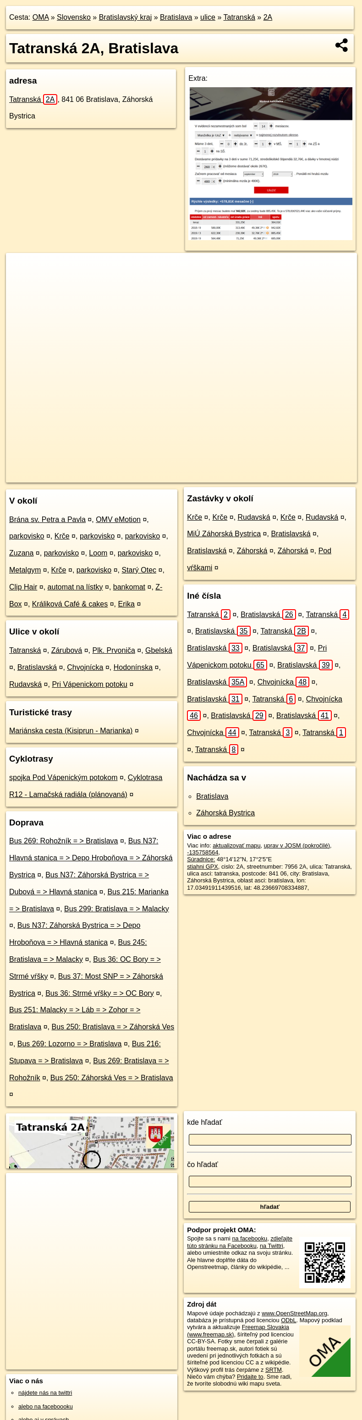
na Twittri (271, 1245)
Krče (62, 536)
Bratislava (176, 17)
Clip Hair (23, 587)
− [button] (22, 283)
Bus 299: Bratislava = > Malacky (116, 909)
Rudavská (25, 684)
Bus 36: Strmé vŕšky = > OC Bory (99, 993)
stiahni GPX (202, 866)
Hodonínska (133, 667)
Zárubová (66, 650)
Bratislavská (37, 667)
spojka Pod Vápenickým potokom (63, 777)
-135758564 (202, 852)
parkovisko (26, 536)
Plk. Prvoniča (113, 650)
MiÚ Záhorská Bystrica (224, 534)
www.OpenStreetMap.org (294, 1313)
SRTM (273, 1369)
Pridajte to (250, 1376)
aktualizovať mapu (236, 845)
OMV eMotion (118, 519)
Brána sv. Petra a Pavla (47, 519)
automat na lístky (75, 587)
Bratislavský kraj (125, 17)
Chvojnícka (85, 667)
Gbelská (158, 650)
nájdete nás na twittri (45, 1392)
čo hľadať (202, 1164)
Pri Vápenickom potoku (89, 684)
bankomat (129, 587)
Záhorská (252, 551)
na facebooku (249, 1238)
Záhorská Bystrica (225, 813)
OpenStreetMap (183, 475)
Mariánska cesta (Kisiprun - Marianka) (70, 731)
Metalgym (25, 570)
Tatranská (239, 17)
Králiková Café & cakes (70, 604)
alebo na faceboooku (45, 1406)
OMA (41, 17)
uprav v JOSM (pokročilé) (297, 845)
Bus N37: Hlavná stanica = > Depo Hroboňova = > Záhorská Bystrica (91, 858)
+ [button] (22, 268)
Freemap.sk (230, 475)
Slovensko (74, 17)
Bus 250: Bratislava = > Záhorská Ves (113, 1027)
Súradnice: (201, 859)
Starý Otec (139, 570)
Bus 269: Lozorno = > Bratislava (69, 1044)
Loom (98, 553)
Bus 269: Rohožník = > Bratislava (63, 841)
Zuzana (21, 553)
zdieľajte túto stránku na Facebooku (239, 1242)
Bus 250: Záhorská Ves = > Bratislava (111, 1078)
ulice (207, 17)
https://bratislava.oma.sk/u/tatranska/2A (307, 475)
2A (268, 17)
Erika (126, 604)
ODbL (288, 1320)
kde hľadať (204, 1122)
